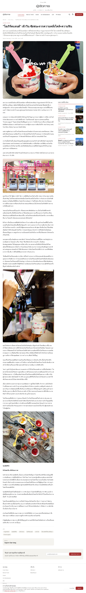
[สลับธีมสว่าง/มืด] (73, 14)
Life (53, 14)
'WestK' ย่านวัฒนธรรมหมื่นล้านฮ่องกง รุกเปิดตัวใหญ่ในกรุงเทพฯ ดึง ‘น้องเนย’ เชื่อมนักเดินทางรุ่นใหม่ (66, 142)
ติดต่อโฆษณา (33, 572)
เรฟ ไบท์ (37, 531)
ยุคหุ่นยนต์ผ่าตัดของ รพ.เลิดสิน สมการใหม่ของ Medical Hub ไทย (66, 119)
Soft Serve (21, 531)
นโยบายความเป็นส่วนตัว (10, 591)
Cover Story (21, 14)
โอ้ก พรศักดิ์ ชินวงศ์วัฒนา (47, 531)
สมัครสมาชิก (79, 14)
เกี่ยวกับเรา (32, 570)
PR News (58, 14)
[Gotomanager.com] (43, 6)
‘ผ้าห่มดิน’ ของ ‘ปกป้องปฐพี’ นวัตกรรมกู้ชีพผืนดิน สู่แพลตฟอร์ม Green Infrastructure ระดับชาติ (65, 131)
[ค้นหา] (69, 14)
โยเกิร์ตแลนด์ (30, 531)
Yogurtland (6, 531)
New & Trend (30, 14)
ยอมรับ (79, 588)
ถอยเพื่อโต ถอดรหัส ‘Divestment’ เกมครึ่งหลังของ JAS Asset (65, 109)
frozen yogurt (7, 534)
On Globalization (45, 14)
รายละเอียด (71, 588)
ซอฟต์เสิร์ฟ (14, 531)
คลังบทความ (61, 570)
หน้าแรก (4, 19)
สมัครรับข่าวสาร (75, 554)
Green (37, 14)
